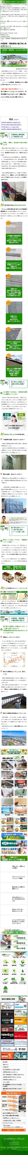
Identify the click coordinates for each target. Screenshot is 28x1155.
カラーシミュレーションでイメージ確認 (18, 877)
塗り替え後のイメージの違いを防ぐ (10, 127)
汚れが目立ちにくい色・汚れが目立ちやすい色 (18, 899)
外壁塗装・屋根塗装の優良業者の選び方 (11, 129)
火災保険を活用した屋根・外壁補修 (12, 1120)
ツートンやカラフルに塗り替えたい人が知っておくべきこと (18, 921)
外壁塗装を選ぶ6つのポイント (10, 1072)
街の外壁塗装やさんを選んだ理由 (11, 1069)
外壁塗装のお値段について (9, 1079)
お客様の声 (5, 1067)
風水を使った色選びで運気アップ (18, 887)
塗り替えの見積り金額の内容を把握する (11, 124)
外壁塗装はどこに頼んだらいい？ (11, 1118)
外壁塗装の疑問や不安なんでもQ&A (12, 1077)
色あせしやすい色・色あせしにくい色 (18, 910)
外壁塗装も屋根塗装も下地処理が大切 (10, 122)
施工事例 (5, 1062)
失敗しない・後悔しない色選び (18, 867)
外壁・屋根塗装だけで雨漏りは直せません (13, 1074)
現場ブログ (5, 1064)
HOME (2, 38)
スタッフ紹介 (6, 1082)
